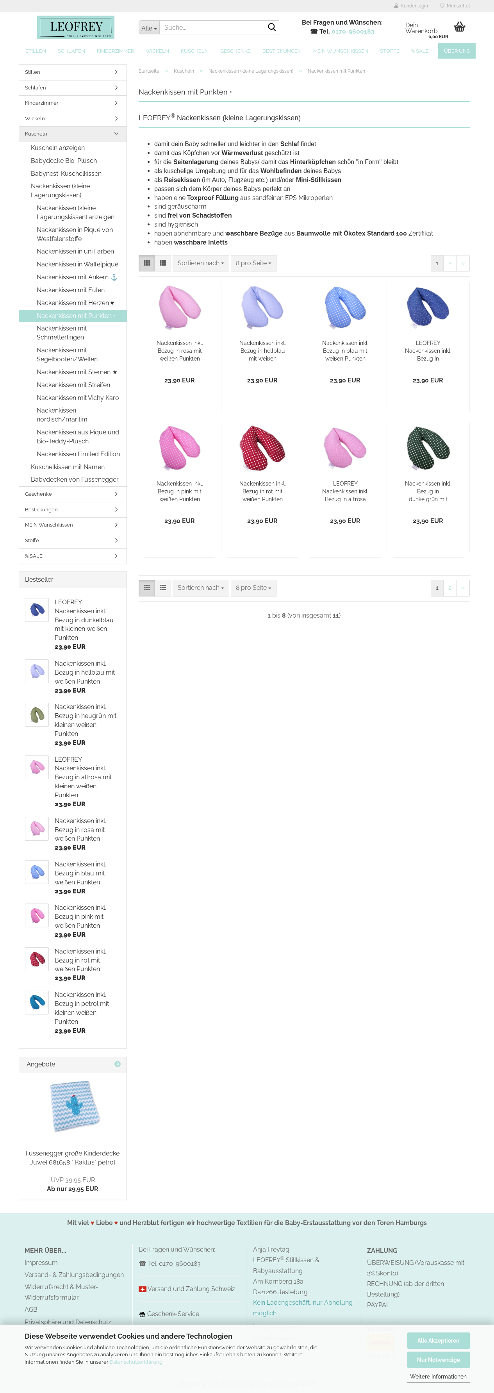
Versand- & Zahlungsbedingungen (74, 1275)
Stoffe (389, 51)
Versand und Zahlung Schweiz (191, 1289)
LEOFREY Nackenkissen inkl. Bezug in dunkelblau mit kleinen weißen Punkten (428, 351)
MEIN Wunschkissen (340, 51)
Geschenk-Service (169, 1314)
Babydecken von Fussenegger (75, 479)
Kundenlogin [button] (411, 6)
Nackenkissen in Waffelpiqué (77, 264)
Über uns (457, 51)
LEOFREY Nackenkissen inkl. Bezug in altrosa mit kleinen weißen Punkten (345, 491)
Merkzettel (455, 6)
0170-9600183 (353, 31)
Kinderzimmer (115, 51)
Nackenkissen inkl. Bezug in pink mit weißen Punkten (180, 491)
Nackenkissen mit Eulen (71, 290)
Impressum (41, 1262)
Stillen (35, 51)
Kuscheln (195, 51)
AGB (31, 1309)
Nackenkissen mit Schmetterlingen (62, 333)
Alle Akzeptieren (438, 1341)
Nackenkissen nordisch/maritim (62, 415)
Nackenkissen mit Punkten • (76, 316)
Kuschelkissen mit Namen (68, 467)
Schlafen (71, 51)
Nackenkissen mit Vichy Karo (78, 398)
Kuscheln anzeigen (58, 148)
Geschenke (235, 51)
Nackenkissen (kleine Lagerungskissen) (60, 190)
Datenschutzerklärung (136, 1362)
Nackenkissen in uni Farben (75, 251)
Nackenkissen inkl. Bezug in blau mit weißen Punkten (345, 351)
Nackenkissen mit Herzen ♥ (75, 303)
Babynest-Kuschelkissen (66, 173)
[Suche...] (149, 27)
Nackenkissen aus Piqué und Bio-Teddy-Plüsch (78, 437)
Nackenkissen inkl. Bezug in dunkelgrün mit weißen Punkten (428, 491)
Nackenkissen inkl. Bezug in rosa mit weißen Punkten (180, 351)
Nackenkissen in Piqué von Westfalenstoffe (75, 234)
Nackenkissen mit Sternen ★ (77, 372)
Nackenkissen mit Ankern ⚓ (77, 277)
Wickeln (157, 51)
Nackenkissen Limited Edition (78, 454)
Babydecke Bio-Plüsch (64, 160)
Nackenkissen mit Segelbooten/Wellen (67, 354)
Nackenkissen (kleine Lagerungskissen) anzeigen (75, 212)
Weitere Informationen (438, 1376)
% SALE (420, 51)
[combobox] (201, 263)
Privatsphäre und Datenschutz (68, 1322)
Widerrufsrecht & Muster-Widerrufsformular (61, 1292)
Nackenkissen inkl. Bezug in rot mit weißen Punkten (262, 491)
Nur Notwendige (438, 1360)
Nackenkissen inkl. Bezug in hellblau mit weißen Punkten (262, 351)
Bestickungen (281, 51)
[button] (147, 263)
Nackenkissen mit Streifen (73, 385)
